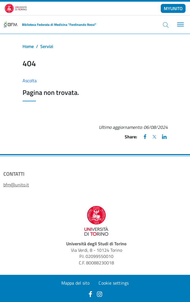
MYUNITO (173, 8)
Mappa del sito (75, 283)
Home (28, 46)
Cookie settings (114, 283)
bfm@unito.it (16, 184)
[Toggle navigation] (180, 24)
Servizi (46, 46)
